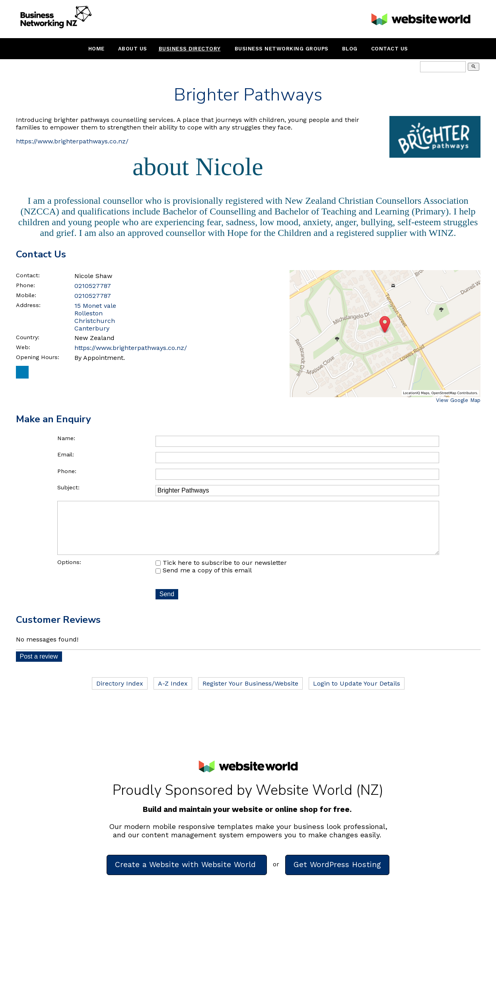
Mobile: (26, 295)
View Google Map (458, 400)
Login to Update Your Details (356, 694)
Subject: (68, 487)
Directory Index (119, 694)
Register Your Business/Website (250, 694)
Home (96, 49)
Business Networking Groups (282, 49)
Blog (350, 49)
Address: (28, 305)
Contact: (28, 275)
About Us (132, 49)
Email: (65, 454)
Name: (66, 438)
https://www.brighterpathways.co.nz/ (72, 141)
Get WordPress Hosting (337, 875)
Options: (69, 573)
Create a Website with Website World (187, 875)
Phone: (25, 285)
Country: (27, 337)
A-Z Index (173, 694)
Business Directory (190, 49)
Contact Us (389, 49)
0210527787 (92, 286)
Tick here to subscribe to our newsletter (221, 574)
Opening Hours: (37, 357)
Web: (23, 347)
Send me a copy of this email (204, 581)
